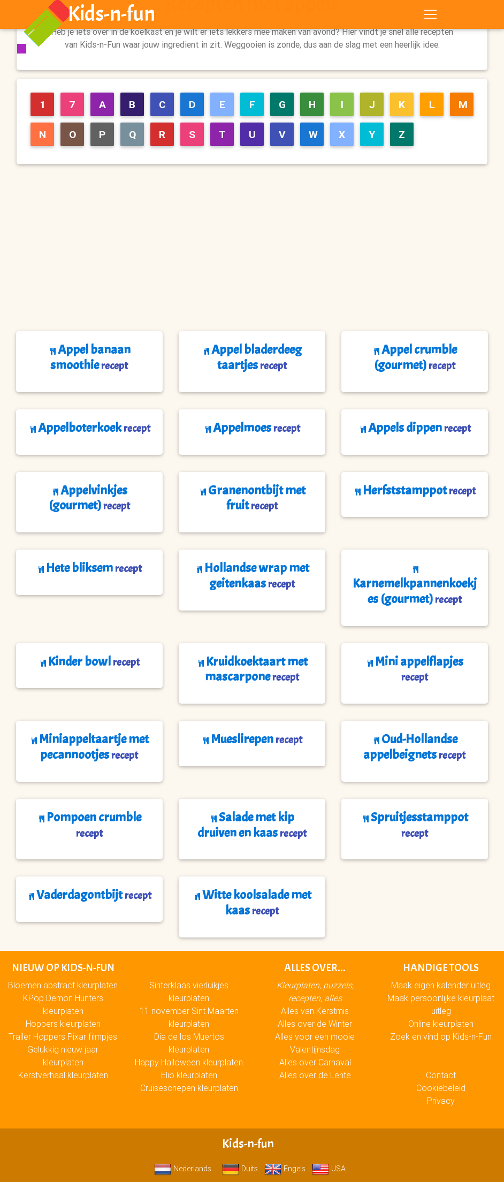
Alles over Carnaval (315, 1062)
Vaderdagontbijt (89, 895)
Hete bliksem (89, 568)
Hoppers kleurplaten (63, 1023)
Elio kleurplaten (189, 1075)
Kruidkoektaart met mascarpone (252, 669)
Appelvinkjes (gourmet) (89, 498)
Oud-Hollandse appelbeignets (414, 746)
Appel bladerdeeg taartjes (252, 357)
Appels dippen (414, 428)
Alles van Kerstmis (315, 1010)
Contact (441, 1075)
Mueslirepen (251, 739)
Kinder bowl (89, 661)
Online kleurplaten (441, 1023)
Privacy (441, 1100)
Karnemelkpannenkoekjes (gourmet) (415, 586)
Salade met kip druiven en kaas (252, 825)
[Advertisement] (256, 248)
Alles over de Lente (315, 1075)
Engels (285, 1168)
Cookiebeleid (440, 1087)
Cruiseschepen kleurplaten (189, 1087)
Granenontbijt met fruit (252, 498)
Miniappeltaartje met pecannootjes (89, 746)
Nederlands (182, 1168)
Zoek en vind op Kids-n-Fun (441, 1036)
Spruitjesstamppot (414, 824)
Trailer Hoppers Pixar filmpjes (63, 1036)
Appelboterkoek (89, 428)
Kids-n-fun (111, 16)
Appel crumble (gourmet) (414, 357)
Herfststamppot (414, 490)
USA (329, 1168)
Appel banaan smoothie (89, 357)
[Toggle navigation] (430, 16)
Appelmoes (251, 428)
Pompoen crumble (89, 824)
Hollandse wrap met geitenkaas (252, 575)
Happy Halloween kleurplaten (189, 1062)
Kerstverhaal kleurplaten (63, 1075)
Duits (240, 1168)
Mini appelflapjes (414, 668)
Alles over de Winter (315, 1023)
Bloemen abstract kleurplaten (63, 985)
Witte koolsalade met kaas (252, 902)
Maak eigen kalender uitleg (441, 985)
